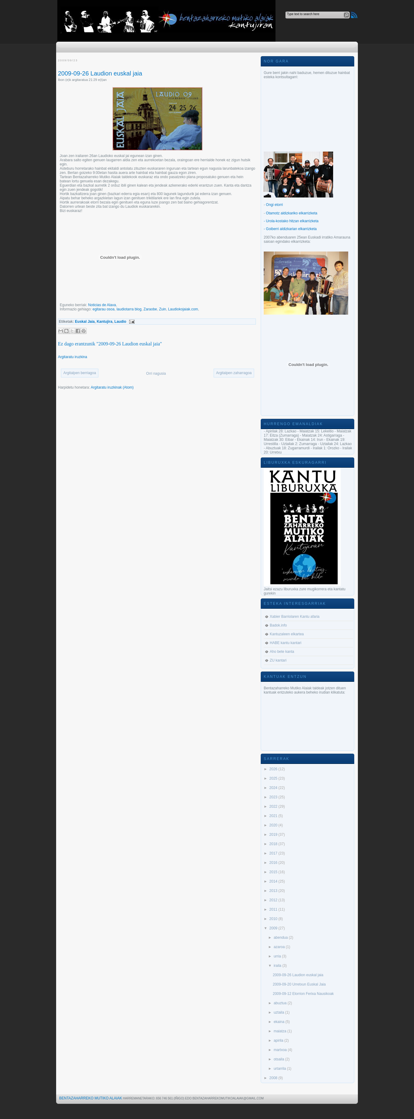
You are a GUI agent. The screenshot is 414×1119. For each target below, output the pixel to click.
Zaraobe (150, 309)
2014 (274, 881)
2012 (274, 900)
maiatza (280, 1031)
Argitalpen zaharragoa (234, 373)
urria (278, 956)
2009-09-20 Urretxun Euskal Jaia (299, 984)
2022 (274, 806)
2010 (274, 919)
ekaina (279, 1022)
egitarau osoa (104, 309)
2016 (274, 863)
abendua (281, 937)
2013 (274, 891)
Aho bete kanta (282, 651)
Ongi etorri (274, 205)
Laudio (120, 321)
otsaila (279, 1059)
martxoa (281, 1050)
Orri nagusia (156, 373)
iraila (278, 965)
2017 (274, 853)
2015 (274, 872)
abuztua (281, 1003)
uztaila (279, 1012)
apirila (279, 1040)
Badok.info (278, 625)
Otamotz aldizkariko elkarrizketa (291, 213)
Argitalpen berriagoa (79, 373)
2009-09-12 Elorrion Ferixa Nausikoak (303, 994)
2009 (274, 928)
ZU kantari (278, 660)
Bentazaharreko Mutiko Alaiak (90, 1098)
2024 (274, 788)
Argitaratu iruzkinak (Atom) (112, 387)
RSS (354, 15)
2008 (274, 1078)
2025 (274, 778)
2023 (274, 797)
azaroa (280, 947)
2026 (274, 769)
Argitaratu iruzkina (72, 357)
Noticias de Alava (102, 305)
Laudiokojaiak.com (183, 309)
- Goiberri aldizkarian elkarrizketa (290, 229)
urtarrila (280, 1068)
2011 (274, 909)
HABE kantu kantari (285, 643)
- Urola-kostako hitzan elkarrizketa (291, 221)
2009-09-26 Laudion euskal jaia (100, 73)
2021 (274, 816)
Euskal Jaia (84, 321)
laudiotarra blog (129, 309)
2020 (274, 825)
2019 (274, 834)
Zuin (162, 309)
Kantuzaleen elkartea (287, 634)
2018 (274, 844)
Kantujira (104, 321)
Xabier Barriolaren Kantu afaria (295, 616)
